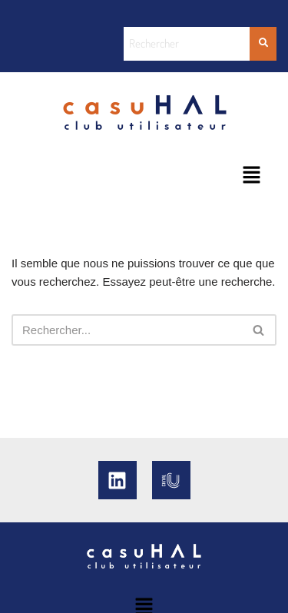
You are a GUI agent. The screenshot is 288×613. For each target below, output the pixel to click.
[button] (251, 176)
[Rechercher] (127, 330)
